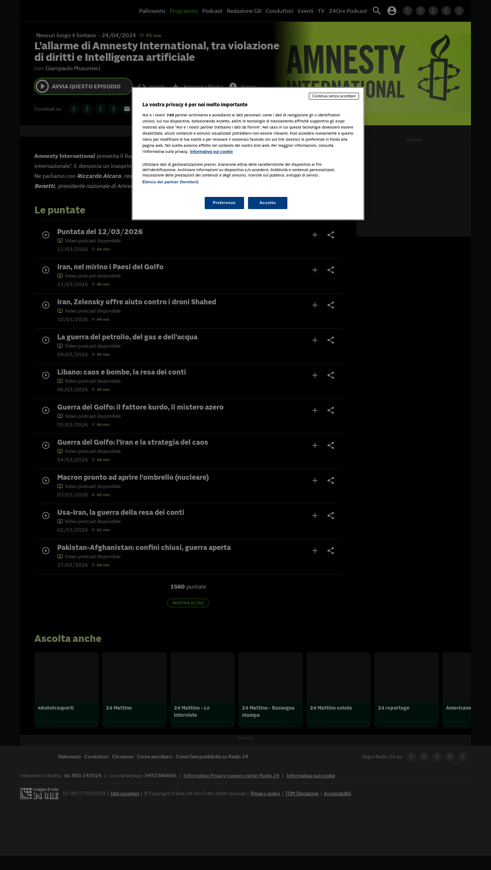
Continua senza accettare (334, 96)
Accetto (267, 202)
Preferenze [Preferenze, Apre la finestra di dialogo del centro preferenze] (224, 202)
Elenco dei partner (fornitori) (170, 182)
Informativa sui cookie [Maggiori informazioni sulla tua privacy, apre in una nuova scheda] (211, 151)
